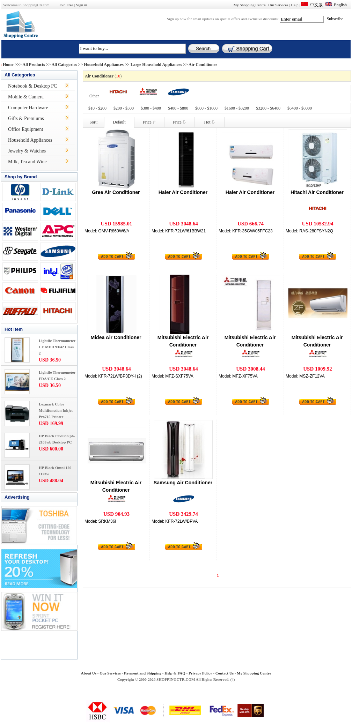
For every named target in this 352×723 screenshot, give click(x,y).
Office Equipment (25, 129)
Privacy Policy (200, 673)
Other (94, 96)
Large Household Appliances (156, 64)
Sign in (81, 5)
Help (294, 5)
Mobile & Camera (26, 96)
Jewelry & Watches (27, 151)
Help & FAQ (174, 673)
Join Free (66, 5)
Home (8, 64)
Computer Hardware (28, 107)
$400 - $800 (178, 108)
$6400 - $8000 (299, 108)
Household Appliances (104, 64)
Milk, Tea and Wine (27, 161)
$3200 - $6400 (268, 108)
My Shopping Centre (249, 5)
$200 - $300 (123, 108)
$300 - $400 (151, 108)
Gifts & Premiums (26, 118)
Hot (209, 122)
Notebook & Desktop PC (32, 86)
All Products (34, 64)
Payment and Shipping (142, 673)
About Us (88, 673)
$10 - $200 (97, 108)
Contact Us (224, 673)
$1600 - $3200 (237, 108)
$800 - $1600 (206, 108)
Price (149, 122)
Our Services (278, 5)
